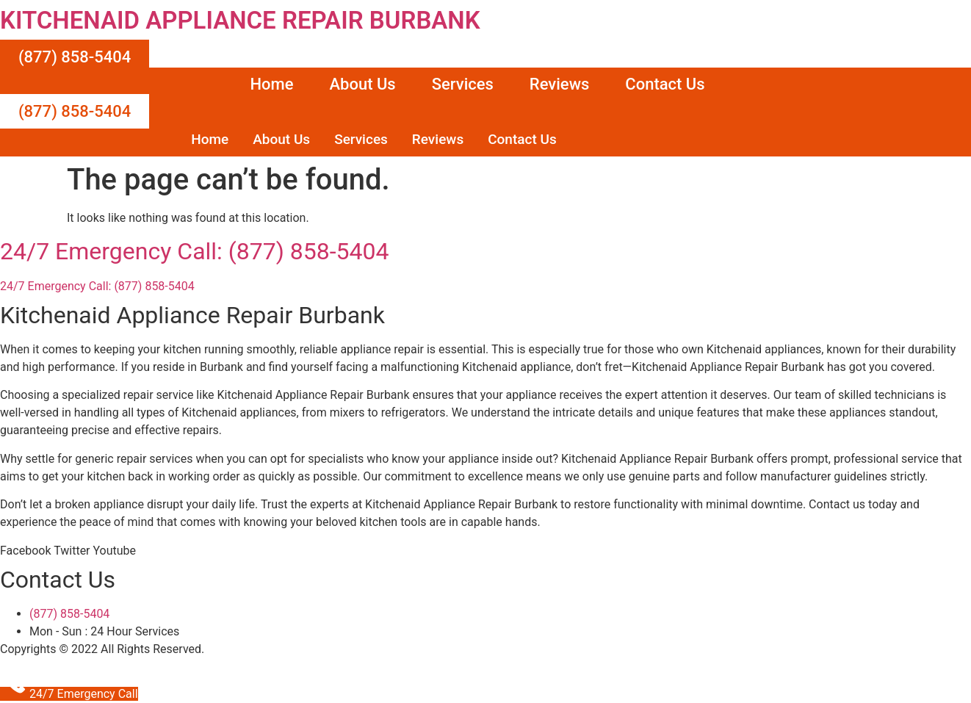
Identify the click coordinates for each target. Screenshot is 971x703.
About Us (362, 84)
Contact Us (664, 84)
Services (463, 84)
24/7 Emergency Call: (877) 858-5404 (194, 251)
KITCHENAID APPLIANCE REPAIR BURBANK (240, 20)
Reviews (559, 84)
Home (271, 84)
